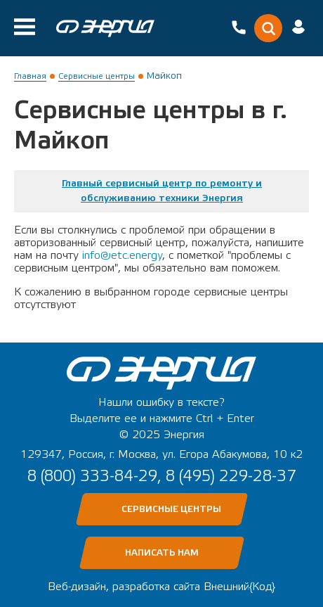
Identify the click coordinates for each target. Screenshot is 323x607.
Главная (30, 76)
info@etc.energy (122, 255)
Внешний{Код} (239, 586)
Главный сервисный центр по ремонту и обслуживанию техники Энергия (162, 191)
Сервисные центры (96, 76)
